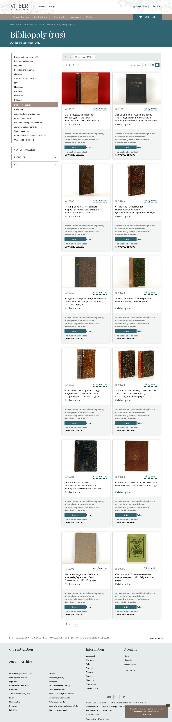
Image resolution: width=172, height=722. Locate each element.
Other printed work (22, 118)
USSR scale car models (24, 139)
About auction (130, 664)
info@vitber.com (92, 714)
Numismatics (19, 87)
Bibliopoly (18, 109)
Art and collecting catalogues (27, 114)
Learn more (146, 714)
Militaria (18, 100)
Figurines (18, 65)
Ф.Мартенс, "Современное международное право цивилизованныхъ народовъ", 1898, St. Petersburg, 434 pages (135, 209)
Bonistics (18, 91)
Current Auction (21, 17)
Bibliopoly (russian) (22, 104)
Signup (146, 6)
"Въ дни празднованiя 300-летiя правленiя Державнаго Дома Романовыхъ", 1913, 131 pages (81, 577)
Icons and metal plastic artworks (28, 122)
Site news (90, 660)
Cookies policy (92, 688)
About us (130, 649)
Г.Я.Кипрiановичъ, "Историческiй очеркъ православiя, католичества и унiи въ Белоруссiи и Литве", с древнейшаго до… (83, 209)
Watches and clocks (22, 131)
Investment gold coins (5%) (26, 57)
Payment (89, 668)
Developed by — (97, 718)
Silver (16, 82)
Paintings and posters (23, 61)
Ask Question (100, 108)
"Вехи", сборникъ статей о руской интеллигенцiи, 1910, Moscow (133, 300)
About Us (90, 680)
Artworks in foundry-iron (25, 78)
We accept (76, 17)
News (126, 656)
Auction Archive (41, 17)
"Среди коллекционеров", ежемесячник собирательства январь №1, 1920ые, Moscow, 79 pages (85, 301)
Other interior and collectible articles (30, 135)
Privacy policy (91, 684)
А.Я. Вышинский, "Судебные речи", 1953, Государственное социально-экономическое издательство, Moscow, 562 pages (136, 117)
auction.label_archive (25, 24)
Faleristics (18, 95)
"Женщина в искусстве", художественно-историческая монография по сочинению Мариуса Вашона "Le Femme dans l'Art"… (83, 485)
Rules (89, 17)
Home (12, 24)
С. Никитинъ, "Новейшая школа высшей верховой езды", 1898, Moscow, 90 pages (136, 484)
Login (137, 6)
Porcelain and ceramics (24, 69)
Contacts (89, 676)
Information (60, 17)
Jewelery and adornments (25, 126)
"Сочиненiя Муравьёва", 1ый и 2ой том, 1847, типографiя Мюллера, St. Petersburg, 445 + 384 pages (135, 393)
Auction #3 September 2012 (48, 24)
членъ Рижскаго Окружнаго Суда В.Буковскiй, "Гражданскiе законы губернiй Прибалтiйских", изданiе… (83, 393)
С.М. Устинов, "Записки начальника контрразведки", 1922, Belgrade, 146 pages (134, 577)
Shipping (89, 672)
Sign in (75, 147)
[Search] (121, 6)
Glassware (18, 74)
